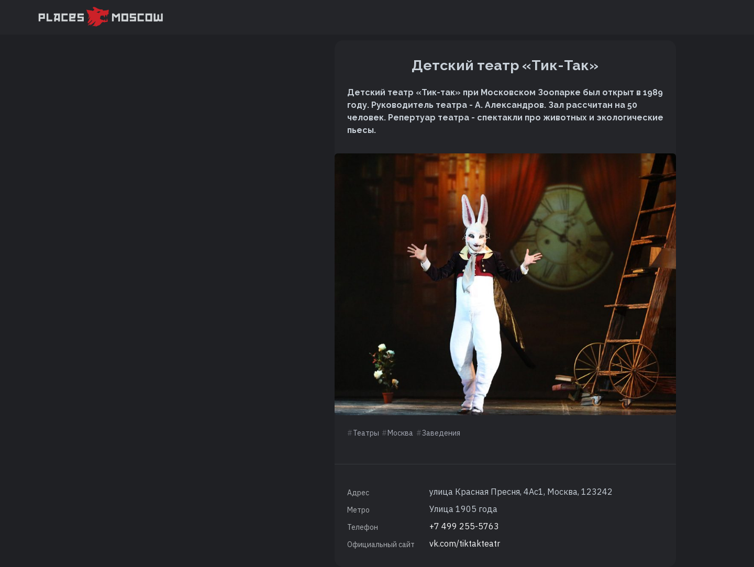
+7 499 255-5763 (464, 526)
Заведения (441, 433)
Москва (400, 433)
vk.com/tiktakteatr (464, 543)
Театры (366, 433)
